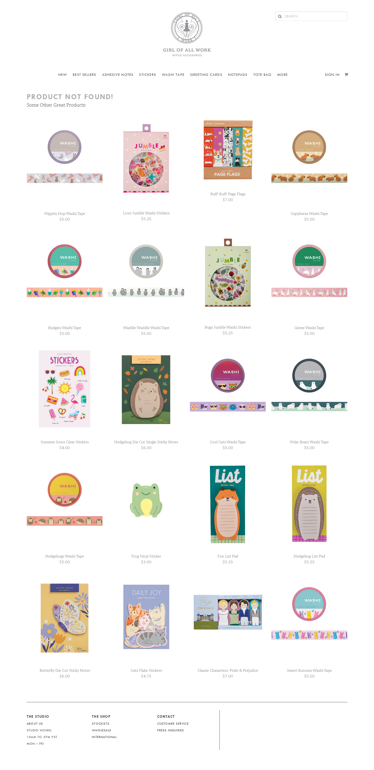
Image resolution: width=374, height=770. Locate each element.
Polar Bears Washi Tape (309, 442)
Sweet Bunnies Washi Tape (309, 670)
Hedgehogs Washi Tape (64, 556)
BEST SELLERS (84, 75)
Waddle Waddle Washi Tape (146, 328)
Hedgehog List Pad (309, 556)
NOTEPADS (238, 75)
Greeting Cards (206, 75)
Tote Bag (262, 75)
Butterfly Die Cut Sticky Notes (65, 670)
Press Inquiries (170, 730)
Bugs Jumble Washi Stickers (228, 327)
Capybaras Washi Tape (309, 213)
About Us (35, 723)
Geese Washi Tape (309, 328)
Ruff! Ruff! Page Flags (227, 194)
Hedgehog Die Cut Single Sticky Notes (146, 442)
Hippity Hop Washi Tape (64, 213)
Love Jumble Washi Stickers (146, 213)
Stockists (100, 723)
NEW (62, 75)
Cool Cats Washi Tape (228, 442)
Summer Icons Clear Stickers (65, 442)
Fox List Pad (228, 556)
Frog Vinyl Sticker (146, 556)
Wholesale (101, 730)
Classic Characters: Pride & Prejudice (228, 670)
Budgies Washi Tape (64, 328)
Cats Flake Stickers (146, 670)
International (104, 737)
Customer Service (173, 723)
